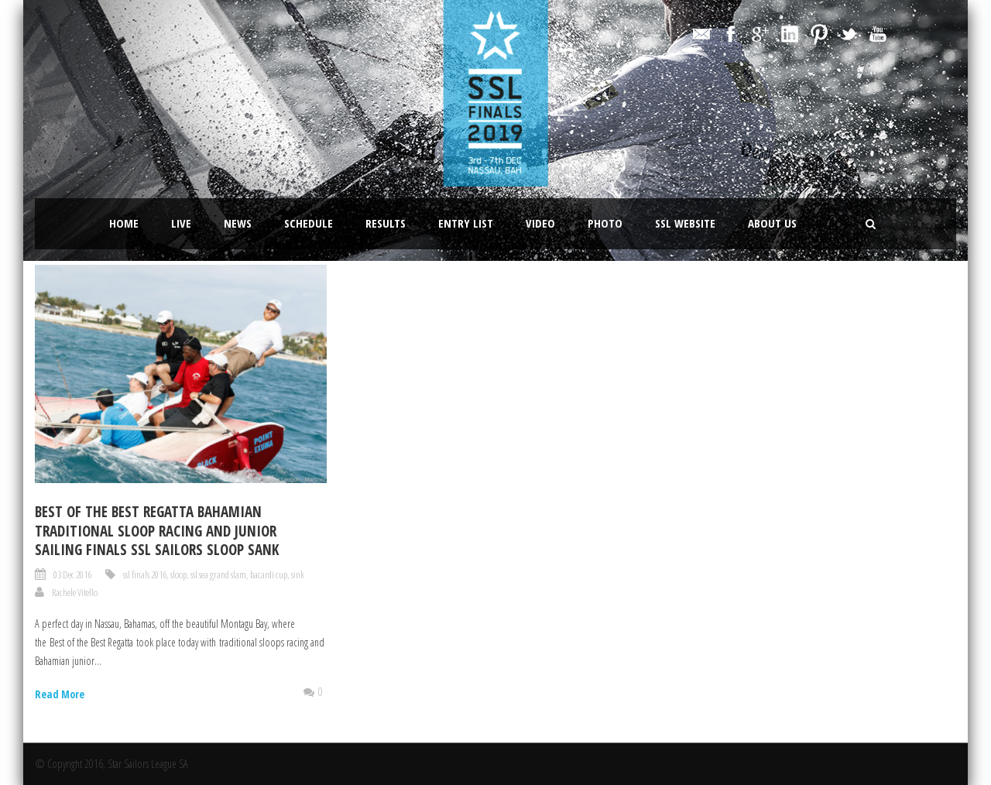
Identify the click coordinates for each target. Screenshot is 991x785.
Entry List (465, 223)
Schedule (308, 223)
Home (124, 223)
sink (297, 574)
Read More (59, 694)
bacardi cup (268, 574)
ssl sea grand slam (218, 574)
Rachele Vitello (75, 592)
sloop (178, 574)
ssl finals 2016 (144, 574)
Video (540, 223)
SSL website (685, 223)
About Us (772, 223)
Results (385, 223)
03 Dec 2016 (72, 574)
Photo (605, 223)
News (238, 223)
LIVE (181, 223)
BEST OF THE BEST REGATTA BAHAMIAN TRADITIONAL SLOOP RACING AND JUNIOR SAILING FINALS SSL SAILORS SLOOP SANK (157, 531)
